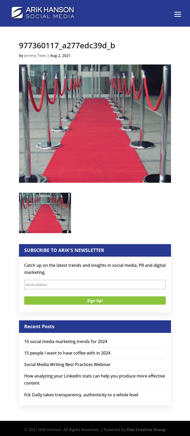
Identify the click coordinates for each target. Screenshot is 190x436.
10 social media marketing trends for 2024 (65, 341)
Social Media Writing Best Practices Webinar (67, 364)
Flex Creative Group (146, 429)
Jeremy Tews (35, 55)
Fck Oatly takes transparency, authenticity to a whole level (81, 395)
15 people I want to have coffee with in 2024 (67, 353)
